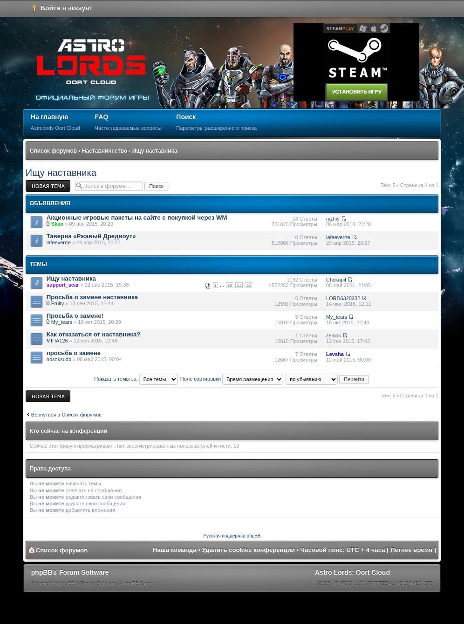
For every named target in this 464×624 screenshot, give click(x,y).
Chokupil (336, 279)
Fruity (57, 303)
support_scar (63, 285)
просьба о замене (74, 352)
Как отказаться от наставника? (94, 334)
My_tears (61, 322)
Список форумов (53, 151)
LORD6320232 (343, 298)
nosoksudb (59, 359)
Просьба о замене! (75, 315)
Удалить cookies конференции (248, 549)
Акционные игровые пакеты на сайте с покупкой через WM (137, 217)
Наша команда (175, 549)
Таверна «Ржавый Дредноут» (91, 236)
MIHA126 (57, 340)
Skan (57, 224)
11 (239, 285)
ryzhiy (333, 218)
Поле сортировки (231, 379)
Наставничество (104, 151)
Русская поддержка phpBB (231, 535)
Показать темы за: (136, 379)
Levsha (335, 354)
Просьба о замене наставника (92, 297)
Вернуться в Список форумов (66, 414)
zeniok (333, 335)
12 (248, 285)
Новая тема (48, 186)
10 (229, 285)
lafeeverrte (59, 242)
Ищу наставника (154, 151)
